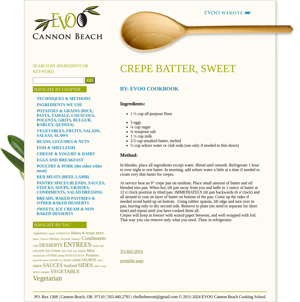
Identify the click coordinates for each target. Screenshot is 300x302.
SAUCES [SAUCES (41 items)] (53, 265)
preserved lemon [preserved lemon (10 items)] (41, 260)
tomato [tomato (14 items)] (45, 272)
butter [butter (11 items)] (36, 239)
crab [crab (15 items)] (35, 246)
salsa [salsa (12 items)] (100, 260)
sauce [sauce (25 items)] (37, 265)
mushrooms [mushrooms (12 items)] (39, 255)
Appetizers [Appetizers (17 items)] (40, 233)
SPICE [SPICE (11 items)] (36, 272)
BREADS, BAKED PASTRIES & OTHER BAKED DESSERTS (66, 200)
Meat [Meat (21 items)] (91, 251)
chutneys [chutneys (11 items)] (76, 239)
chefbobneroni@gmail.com (155, 297)
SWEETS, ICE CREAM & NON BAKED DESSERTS (65, 211)
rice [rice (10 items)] (61, 260)
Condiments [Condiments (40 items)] (94, 238)
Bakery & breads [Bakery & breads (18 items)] (83, 233)
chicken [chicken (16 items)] (54, 239)
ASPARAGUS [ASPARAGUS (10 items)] (63, 233)
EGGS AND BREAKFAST (60, 160)
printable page (132, 261)
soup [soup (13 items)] (103, 265)
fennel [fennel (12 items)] (95, 245)
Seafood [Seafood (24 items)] (70, 265)
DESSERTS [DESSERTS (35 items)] (51, 245)
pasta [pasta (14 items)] (61, 255)
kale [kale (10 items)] (75, 251)
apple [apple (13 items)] (52, 233)
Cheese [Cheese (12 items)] (44, 239)
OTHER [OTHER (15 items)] (52, 255)
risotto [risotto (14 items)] (67, 260)
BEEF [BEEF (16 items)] (100, 233)
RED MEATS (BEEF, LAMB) (63, 177)
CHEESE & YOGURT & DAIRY (66, 154)
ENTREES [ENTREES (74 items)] (77, 244)
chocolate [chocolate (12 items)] (65, 239)
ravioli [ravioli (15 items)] (54, 260)
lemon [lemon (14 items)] (82, 251)
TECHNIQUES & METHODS (64, 98)
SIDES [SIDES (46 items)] (85, 265)
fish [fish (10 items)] (102, 246)
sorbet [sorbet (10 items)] (97, 266)
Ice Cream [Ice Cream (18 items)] (53, 251)
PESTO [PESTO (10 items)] (81, 255)
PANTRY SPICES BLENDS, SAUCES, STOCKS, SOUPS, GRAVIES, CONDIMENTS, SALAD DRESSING (71, 187)
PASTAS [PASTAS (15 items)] (71, 255)
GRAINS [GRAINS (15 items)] (39, 251)
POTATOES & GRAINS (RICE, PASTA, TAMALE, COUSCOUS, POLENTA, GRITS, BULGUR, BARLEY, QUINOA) (66, 118)
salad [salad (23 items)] (76, 260)
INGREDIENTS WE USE (59, 105)
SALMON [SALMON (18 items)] (89, 260)
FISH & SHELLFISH (56, 148)
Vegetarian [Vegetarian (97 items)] (47, 278)
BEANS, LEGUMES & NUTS (63, 141)
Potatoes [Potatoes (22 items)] (92, 255)
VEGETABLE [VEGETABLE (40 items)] (65, 271)
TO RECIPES (131, 251)
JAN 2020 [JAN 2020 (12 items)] (66, 251)
